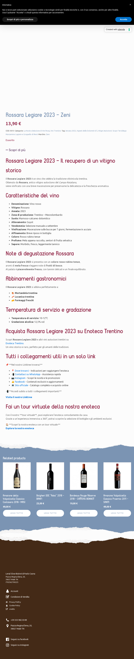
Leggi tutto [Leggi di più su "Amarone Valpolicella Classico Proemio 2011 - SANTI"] (117, 513)
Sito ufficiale (21, 385)
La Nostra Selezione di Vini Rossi (37, 131)
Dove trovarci (22, 370)
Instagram (20, 378)
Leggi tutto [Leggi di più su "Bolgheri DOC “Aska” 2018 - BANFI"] (50, 513)
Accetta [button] (123, 19)
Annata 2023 (71, 131)
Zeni (48, 134)
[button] (130, 4)
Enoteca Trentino (15, 343)
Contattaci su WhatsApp (27, 374)
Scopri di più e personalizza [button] (20, 19)
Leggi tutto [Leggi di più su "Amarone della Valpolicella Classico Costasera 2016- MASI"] (16, 513)
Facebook (20, 381)
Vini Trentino (56, 131)
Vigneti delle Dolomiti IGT (87, 131)
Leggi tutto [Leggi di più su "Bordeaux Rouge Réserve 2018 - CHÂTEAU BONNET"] (83, 513)
